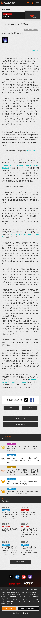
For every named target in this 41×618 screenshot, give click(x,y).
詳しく (25, 613)
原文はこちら (34, 50)
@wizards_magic (8, 382)
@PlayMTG (33, 379)
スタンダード (34, 30)
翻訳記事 (27, 30)
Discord (25, 382)
